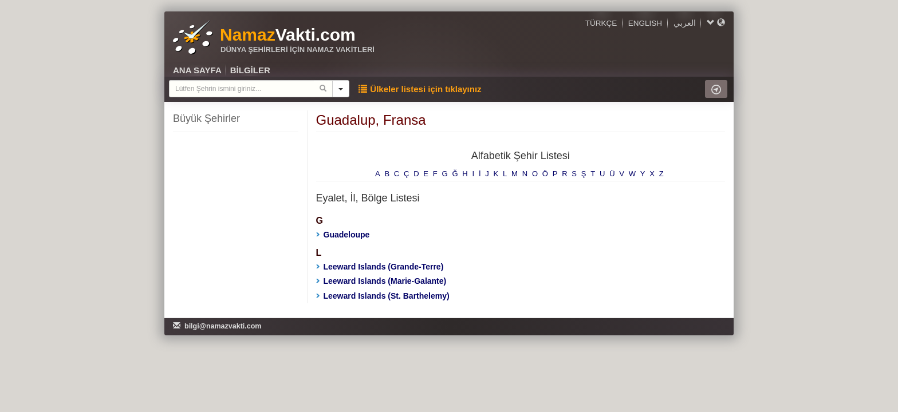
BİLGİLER (250, 70)
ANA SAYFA (197, 70)
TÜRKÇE (601, 23)
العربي (685, 23)
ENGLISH (645, 23)
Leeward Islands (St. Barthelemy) (383, 295)
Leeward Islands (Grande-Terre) (380, 266)
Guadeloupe (343, 234)
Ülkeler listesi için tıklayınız (420, 89)
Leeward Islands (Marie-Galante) (381, 281)
